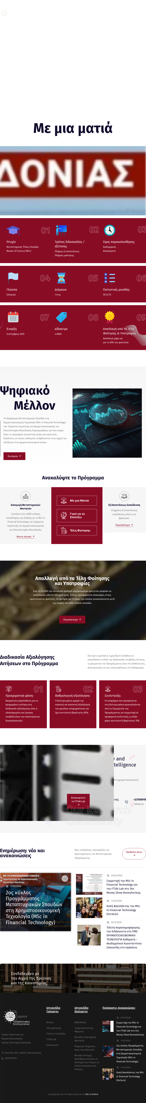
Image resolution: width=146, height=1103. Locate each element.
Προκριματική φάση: (19, 696)
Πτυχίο (11, 242)
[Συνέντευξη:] (108, 689)
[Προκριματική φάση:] (9, 689)
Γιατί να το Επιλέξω (77, 515)
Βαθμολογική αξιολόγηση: (72, 696)
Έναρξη (12, 329)
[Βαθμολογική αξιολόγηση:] (58, 689)
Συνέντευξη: (113, 696)
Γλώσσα (12, 289)
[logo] (17, 13)
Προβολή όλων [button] (134, 854)
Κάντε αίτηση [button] (26, 536)
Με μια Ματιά (79, 500)
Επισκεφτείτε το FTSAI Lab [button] (78, 801)
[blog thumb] (89, 884)
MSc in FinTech (91, 1094)
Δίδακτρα (61, 329)
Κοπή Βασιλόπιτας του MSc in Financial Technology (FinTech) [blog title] (123, 910)
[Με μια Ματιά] (63, 500)
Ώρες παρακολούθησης (119, 242)
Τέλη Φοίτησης (80, 530)
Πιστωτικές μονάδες (116, 289)
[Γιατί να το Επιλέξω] (63, 515)
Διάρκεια (61, 289)
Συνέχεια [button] (15, 456)
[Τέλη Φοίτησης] (63, 530)
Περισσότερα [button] (124, 525)
